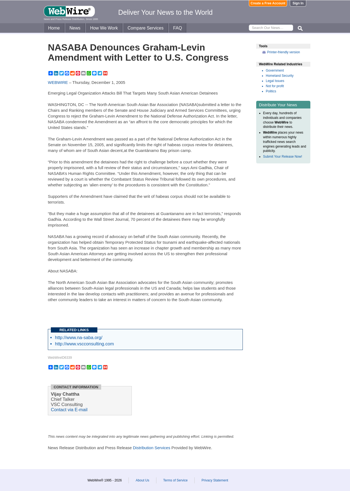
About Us (142, 480)
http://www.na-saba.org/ (78, 337)
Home (54, 28)
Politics (271, 91)
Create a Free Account (268, 3)
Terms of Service (175, 480)
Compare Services (145, 28)
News (74, 28)
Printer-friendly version (283, 52)
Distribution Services (151, 447)
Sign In (298, 3)
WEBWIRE (58, 82)
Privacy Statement (215, 480)
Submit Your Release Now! (282, 156)
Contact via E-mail (69, 409)
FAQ (177, 28)
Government (275, 70)
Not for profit (275, 86)
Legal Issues (275, 81)
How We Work (104, 28)
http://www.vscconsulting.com (84, 343)
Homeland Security (279, 76)
